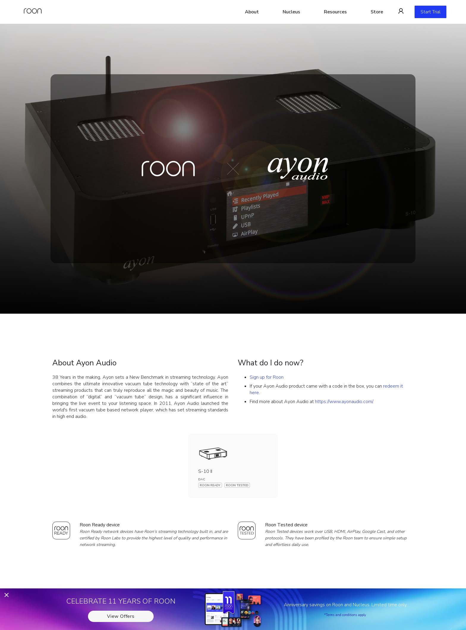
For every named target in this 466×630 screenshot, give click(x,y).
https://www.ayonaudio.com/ (344, 401)
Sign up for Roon (267, 377)
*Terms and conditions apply (345, 615)
